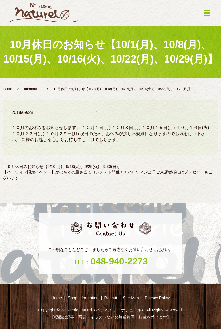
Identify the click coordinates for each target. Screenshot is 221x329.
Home (7, 89)
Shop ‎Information (83, 298)
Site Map (131, 298)
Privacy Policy (157, 298)
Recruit (110, 298)
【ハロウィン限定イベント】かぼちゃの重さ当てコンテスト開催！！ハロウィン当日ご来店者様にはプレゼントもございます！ (107, 175)
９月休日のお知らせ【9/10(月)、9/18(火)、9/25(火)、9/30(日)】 (64, 166)
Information (32, 89)
